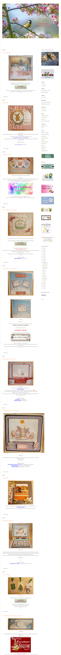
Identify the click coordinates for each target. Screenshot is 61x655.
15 (43, 256)
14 (43, 257)
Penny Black (43, 136)
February (44, 278)
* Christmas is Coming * (9, 268)
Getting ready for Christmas (10, 410)
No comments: (6, 514)
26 (43, 248)
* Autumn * (5, 478)
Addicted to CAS (44, 125)
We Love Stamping (44, 132)
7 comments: (5, 262)
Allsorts (42, 127)
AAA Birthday (43, 147)
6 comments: (5, 203)
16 (43, 254)
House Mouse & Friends (45, 90)
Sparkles (43, 139)
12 (43, 260)
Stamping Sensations (45, 134)
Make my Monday (44, 92)
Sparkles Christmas (44, 138)
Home (42, 299)
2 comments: (5, 96)
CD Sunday (43, 85)
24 (43, 251)
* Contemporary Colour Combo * (12, 615)
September (44, 267)
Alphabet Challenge (44, 115)
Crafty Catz (43, 119)
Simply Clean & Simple (45, 121)
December (44, 262)
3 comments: (5, 611)
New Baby (5, 103)
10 (43, 283)
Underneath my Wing (8, 359)
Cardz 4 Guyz (43, 143)
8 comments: (5, 404)
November (44, 263)
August (43, 268)
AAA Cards (43, 83)
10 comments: (5, 148)
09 (43, 285)
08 (43, 286)
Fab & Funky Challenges (45, 102)
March (43, 276)
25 (43, 249)
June (43, 271)
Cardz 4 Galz (43, 110)
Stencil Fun (43, 148)
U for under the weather (9, 210)
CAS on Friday (44, 117)
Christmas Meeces (7, 520)
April (43, 275)
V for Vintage (6, 52)
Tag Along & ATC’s (44, 150)
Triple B (42, 145)
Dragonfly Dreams (44, 141)
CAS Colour (43, 97)
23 (43, 252)
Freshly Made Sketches (45, 104)
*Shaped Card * (7, 154)
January (43, 279)
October (43, 265)
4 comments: (5, 352)
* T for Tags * (6, 574)
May (43, 273)
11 (43, 281)
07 (43, 288)
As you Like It (43, 108)
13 (43, 259)
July (43, 270)
